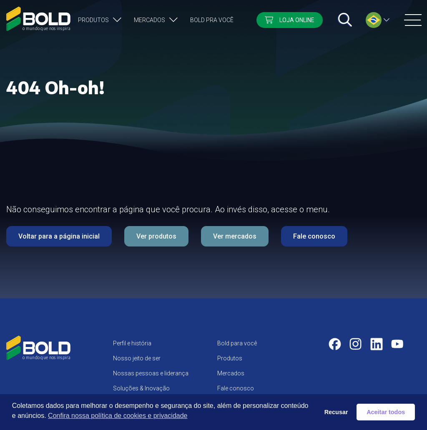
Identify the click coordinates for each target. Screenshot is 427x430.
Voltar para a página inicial (59, 236)
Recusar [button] (336, 412)
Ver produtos (156, 236)
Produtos (93, 20)
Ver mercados (234, 236)
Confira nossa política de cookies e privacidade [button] (117, 415)
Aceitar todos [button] (386, 412)
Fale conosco (314, 236)
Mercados (149, 20)
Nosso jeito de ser (137, 358)
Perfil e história (132, 343)
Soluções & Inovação (141, 388)
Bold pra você (212, 20)
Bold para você (237, 343)
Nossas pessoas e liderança (150, 373)
